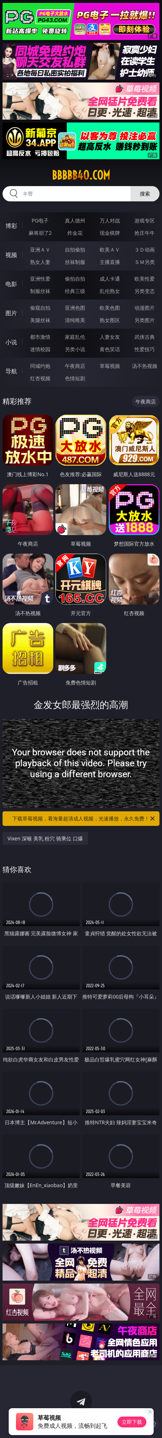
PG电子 (40, 220)
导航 (11, 371)
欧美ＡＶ (110, 249)
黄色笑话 (110, 349)
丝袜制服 (75, 261)
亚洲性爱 (40, 278)
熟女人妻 (40, 261)
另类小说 (75, 349)
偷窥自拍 (40, 307)
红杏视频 (40, 378)
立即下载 (132, 1421)
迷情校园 (40, 349)
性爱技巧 (144, 349)
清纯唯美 (75, 320)
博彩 (11, 226)
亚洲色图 (75, 307)
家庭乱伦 (75, 336)
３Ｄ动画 (144, 249)
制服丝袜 (40, 291)
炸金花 (75, 232)
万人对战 (110, 220)
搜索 (145, 193)
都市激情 (40, 336)
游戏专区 (144, 220)
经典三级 (75, 291)
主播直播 (110, 261)
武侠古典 (144, 336)
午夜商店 (75, 365)
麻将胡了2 (40, 232)
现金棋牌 (110, 232)
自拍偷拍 (75, 249)
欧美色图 (110, 307)
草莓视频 (110, 365)
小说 (11, 342)
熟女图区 (110, 320)
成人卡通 (110, 278)
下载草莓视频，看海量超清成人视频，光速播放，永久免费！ (84, 818)
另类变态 (144, 291)
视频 (11, 255)
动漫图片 (144, 307)
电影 (11, 284)
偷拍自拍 (75, 278)
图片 (11, 313)
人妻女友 (110, 336)
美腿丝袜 (40, 320)
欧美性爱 (144, 278)
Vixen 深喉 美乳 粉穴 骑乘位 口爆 (45, 838)
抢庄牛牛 (144, 232)
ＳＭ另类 (144, 261)
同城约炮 (40, 365)
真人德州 (75, 220)
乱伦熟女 (110, 291)
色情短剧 (75, 378)
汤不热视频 (144, 365)
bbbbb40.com (81, 175)
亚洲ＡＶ (40, 249)
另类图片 (144, 320)
